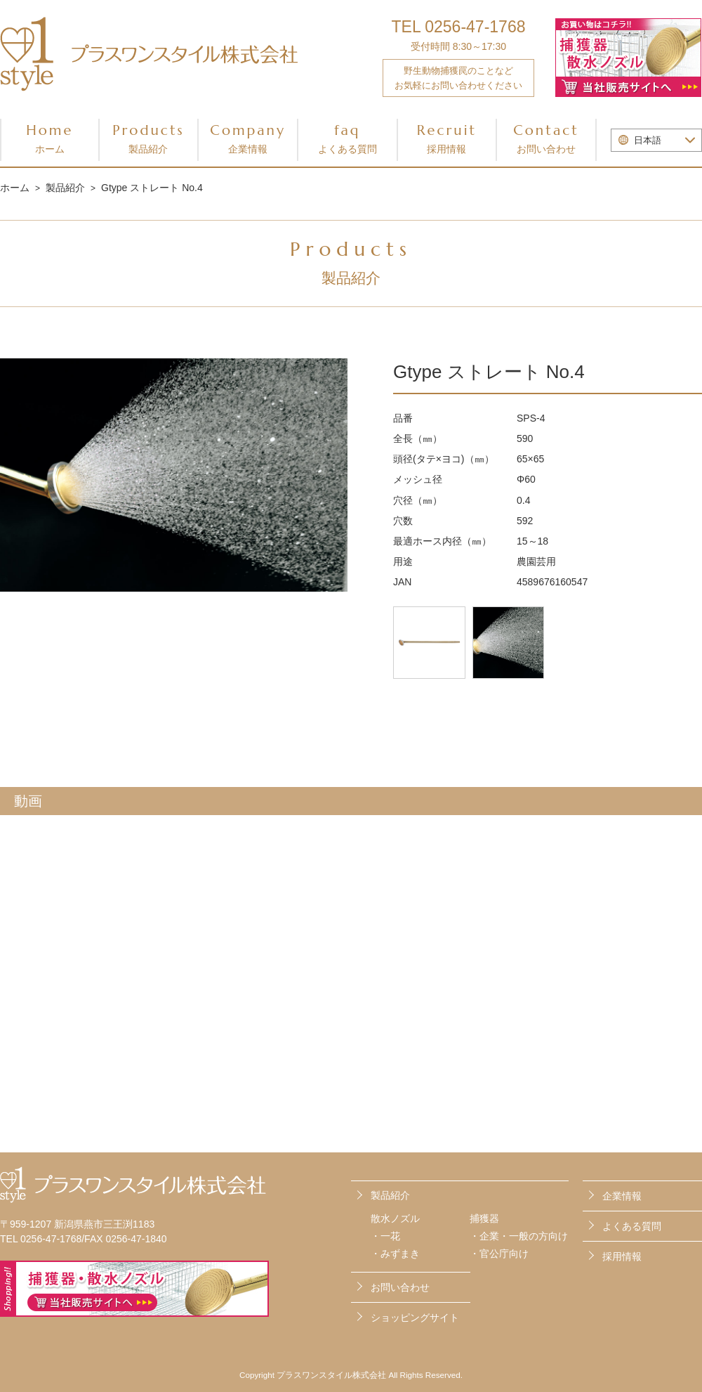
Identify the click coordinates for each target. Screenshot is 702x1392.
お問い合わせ (631, 1283)
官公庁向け (504, 1253)
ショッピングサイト (415, 1313)
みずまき (400, 1253)
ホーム (14, 187)
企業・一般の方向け (523, 1236)
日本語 (647, 140)
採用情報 (622, 1254)
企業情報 (622, 1195)
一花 (390, 1236)
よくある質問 (631, 1224)
